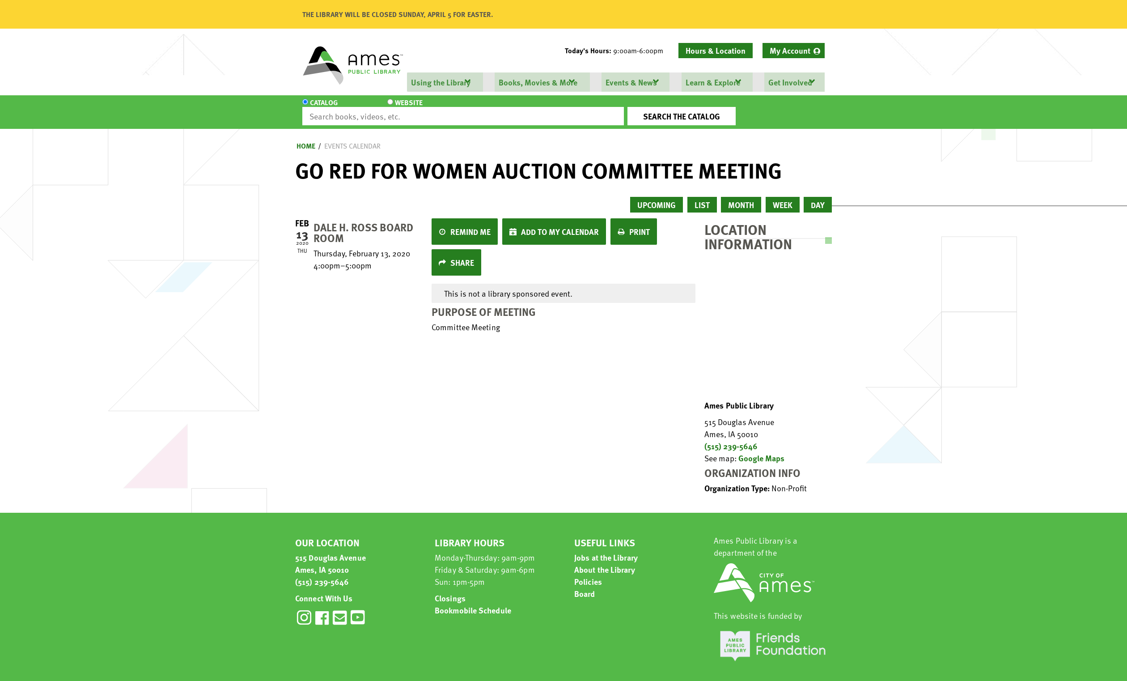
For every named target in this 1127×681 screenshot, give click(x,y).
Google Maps (761, 450)
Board (584, 585)
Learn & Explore (712, 82)
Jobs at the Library (606, 549)
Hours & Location (716, 50)
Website (378, 108)
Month (741, 197)
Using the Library (440, 82)
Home (306, 137)
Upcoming (656, 197)
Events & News (631, 82)
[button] (617, 50)
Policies (588, 573)
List (702, 197)
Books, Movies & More (537, 82)
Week (782, 197)
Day (818, 197)
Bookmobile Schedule (473, 602)
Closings (450, 590)
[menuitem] (794, 50)
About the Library (604, 561)
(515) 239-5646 (731, 438)
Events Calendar (352, 137)
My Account (790, 50)
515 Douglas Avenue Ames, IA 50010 (330, 555)
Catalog (324, 108)
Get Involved (789, 82)
